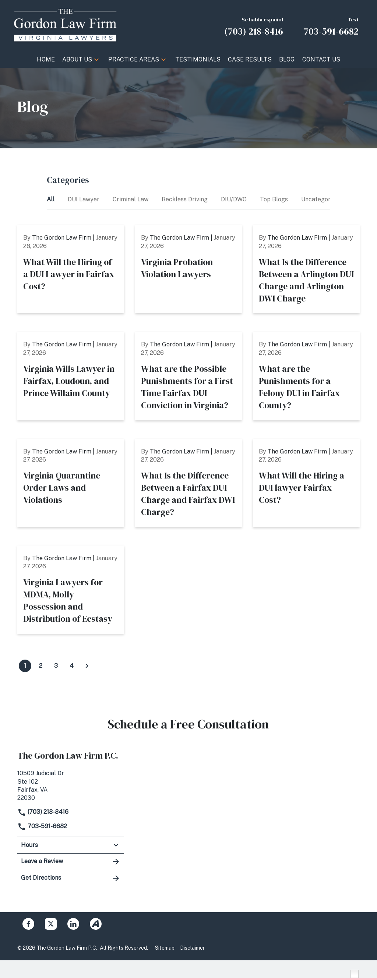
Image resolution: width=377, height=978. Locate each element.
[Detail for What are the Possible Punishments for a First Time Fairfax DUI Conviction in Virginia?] (188, 376)
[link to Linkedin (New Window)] (73, 924)
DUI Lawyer (84, 199)
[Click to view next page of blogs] (86, 665)
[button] (96, 59)
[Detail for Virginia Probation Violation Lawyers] (188, 269)
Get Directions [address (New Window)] (70, 878)
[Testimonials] (198, 60)
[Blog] (287, 60)
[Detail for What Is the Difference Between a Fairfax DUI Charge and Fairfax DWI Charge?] (188, 483)
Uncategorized (322, 199)
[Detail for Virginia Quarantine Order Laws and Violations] (70, 483)
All (51, 199)
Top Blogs (274, 199)
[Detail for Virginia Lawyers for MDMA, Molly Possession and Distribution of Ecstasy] (70, 590)
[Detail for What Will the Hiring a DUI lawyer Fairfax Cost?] (306, 483)
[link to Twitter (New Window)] (51, 924)
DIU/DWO (234, 199)
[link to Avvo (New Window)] (96, 924)
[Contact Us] (321, 60)
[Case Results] (250, 60)
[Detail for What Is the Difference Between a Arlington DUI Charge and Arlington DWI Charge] (306, 269)
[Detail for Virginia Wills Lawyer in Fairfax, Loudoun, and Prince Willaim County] (70, 376)
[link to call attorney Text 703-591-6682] (331, 25)
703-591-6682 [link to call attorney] (42, 826)
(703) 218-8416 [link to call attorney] (42, 811)
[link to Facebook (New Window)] (28, 924)
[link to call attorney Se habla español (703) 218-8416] (254, 25)
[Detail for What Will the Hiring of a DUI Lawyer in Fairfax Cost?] (70, 269)
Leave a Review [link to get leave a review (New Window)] (70, 861)
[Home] (46, 60)
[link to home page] (65, 25)
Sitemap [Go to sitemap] (165, 948)
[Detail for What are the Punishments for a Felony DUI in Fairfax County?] (306, 376)
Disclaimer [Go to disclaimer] (192, 948)
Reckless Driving (185, 199)
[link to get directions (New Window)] (70, 785)
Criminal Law (131, 199)
